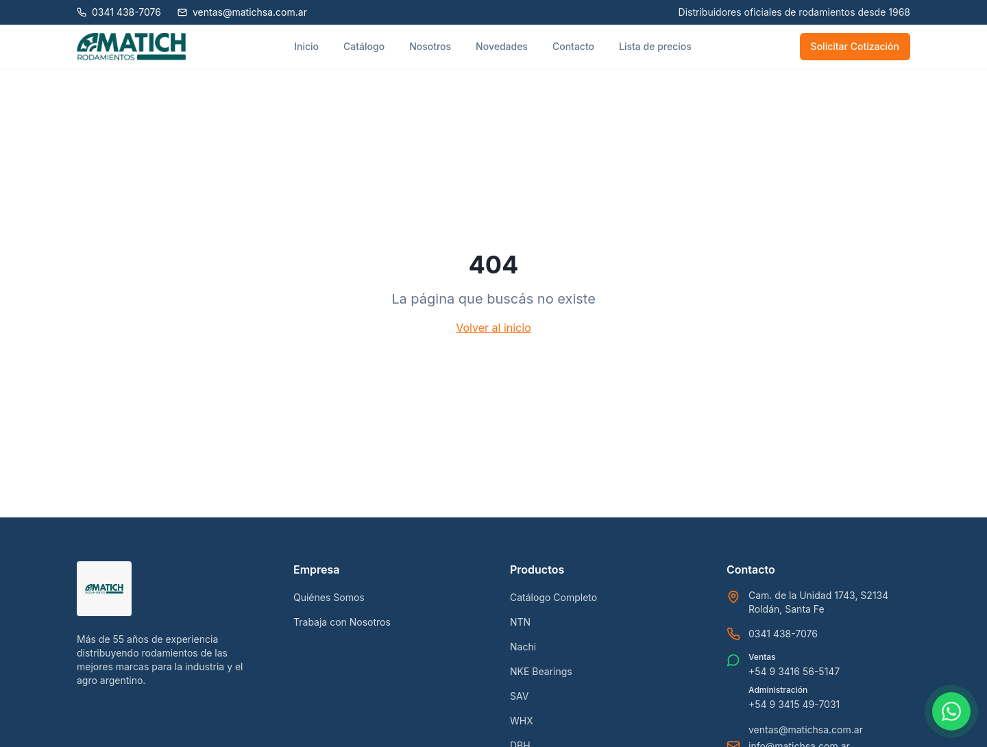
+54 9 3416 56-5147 (794, 671)
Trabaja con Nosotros (342, 622)
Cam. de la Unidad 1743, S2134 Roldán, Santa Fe (818, 602)
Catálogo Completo (553, 597)
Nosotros (430, 46)
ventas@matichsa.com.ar (805, 729)
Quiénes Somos (329, 597)
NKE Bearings (541, 671)
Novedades (502, 46)
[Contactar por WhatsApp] (951, 711)
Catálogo (364, 46)
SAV (519, 696)
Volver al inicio (493, 327)
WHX (521, 720)
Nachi (523, 646)
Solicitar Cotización (855, 46)
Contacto (573, 46)
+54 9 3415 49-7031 (794, 704)
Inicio (306, 46)
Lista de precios (655, 46)
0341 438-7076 (783, 633)
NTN (520, 622)
